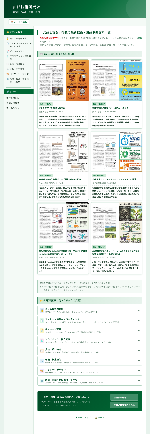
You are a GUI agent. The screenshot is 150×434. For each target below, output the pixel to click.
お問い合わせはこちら (124, 404)
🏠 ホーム (99, 417)
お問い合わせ (12, 102)
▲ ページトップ (83, 417)
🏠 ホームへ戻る (19, 22)
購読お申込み (12, 97)
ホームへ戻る (12, 107)
